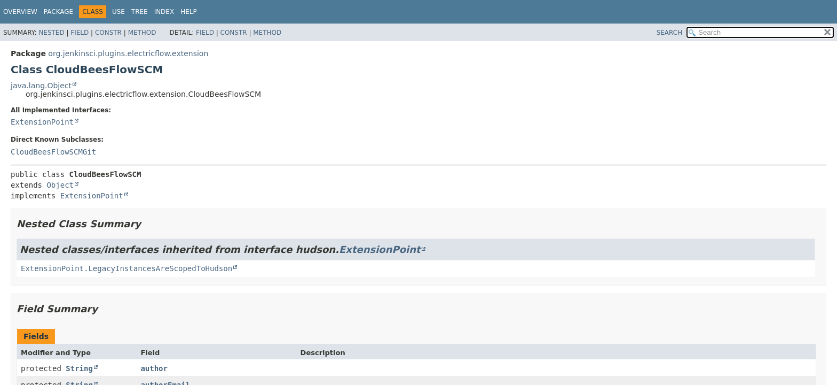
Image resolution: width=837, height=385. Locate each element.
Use (118, 12)
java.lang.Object (41, 85)
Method (142, 32)
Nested (51, 32)
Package (58, 12)
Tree (139, 12)
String (79, 368)
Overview (20, 12)
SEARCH (670, 32)
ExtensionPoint (42, 122)
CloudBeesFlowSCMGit (53, 152)
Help (188, 12)
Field (79, 32)
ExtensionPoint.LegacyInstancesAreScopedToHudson (126, 268)
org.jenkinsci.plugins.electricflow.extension (128, 53)
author (154, 368)
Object (60, 185)
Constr (108, 32)
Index (164, 12)
